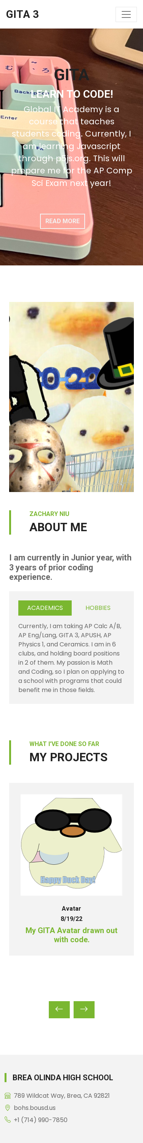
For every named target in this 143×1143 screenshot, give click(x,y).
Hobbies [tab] (98, 607)
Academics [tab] (45, 607)
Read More (62, 221)
